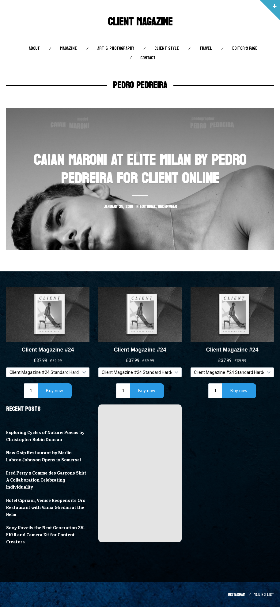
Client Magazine (140, 22)
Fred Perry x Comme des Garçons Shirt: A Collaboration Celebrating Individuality (47, 480)
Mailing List (263, 594)
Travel (205, 48)
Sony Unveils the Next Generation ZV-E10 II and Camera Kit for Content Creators (45, 535)
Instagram (236, 594)
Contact (148, 58)
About (34, 48)
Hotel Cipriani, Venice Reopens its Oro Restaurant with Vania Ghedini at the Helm (45, 507)
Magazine (68, 48)
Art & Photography (115, 48)
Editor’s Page (244, 48)
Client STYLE (166, 48)
